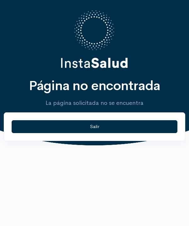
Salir (94, 126)
